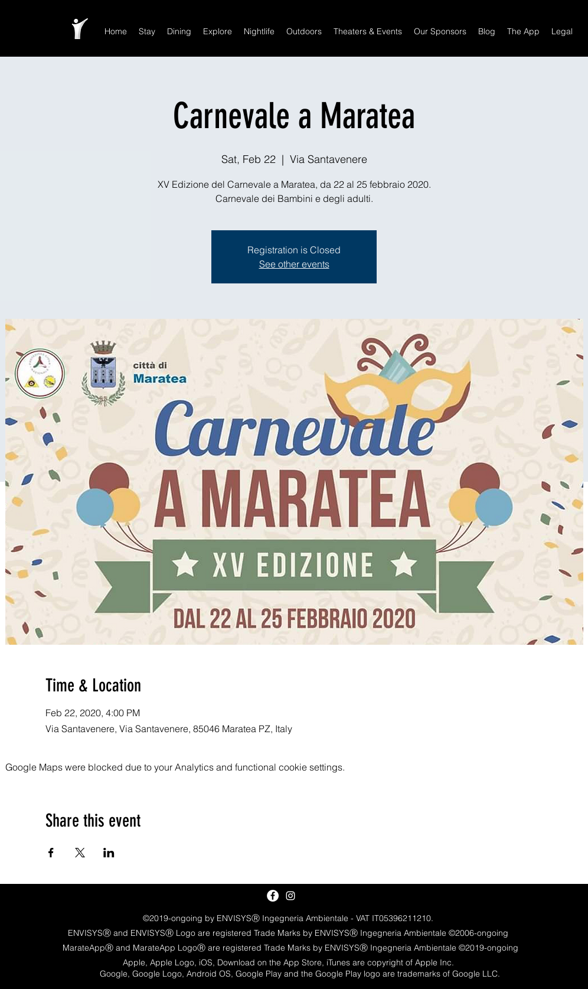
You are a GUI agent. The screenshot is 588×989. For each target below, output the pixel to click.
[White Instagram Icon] (290, 896)
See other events (294, 264)
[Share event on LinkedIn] (109, 852)
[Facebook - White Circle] (273, 896)
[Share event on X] (80, 852)
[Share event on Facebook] (51, 852)
